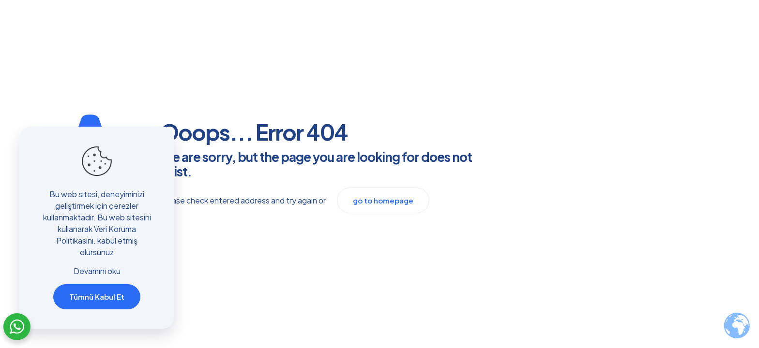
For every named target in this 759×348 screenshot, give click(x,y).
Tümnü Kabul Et (96, 296)
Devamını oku (97, 271)
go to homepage (383, 200)
